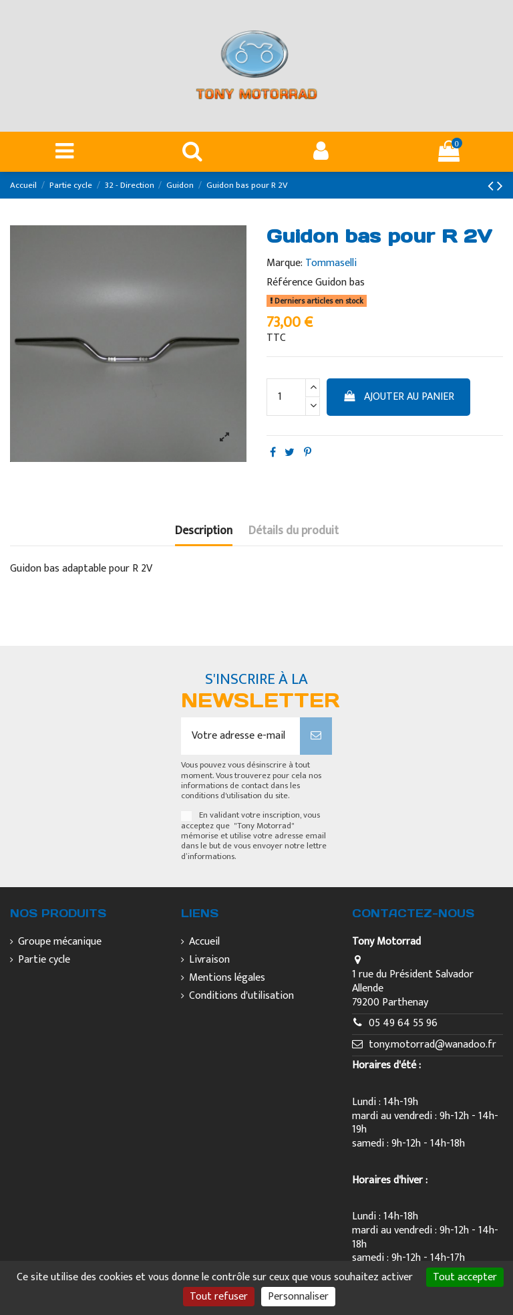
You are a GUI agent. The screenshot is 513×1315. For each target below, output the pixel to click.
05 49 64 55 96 (403, 1023)
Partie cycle (44, 960)
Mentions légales (227, 978)
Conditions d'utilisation (241, 996)
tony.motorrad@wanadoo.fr (432, 1045)
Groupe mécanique (60, 942)
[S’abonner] (316, 736)
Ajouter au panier (399, 397)
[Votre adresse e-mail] (240, 736)
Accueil (204, 942)
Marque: (285, 264)
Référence (290, 283)
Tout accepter (465, 1277)
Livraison (209, 960)
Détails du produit (293, 532)
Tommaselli (331, 263)
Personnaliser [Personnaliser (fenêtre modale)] (298, 1297)
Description (203, 532)
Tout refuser (219, 1297)
